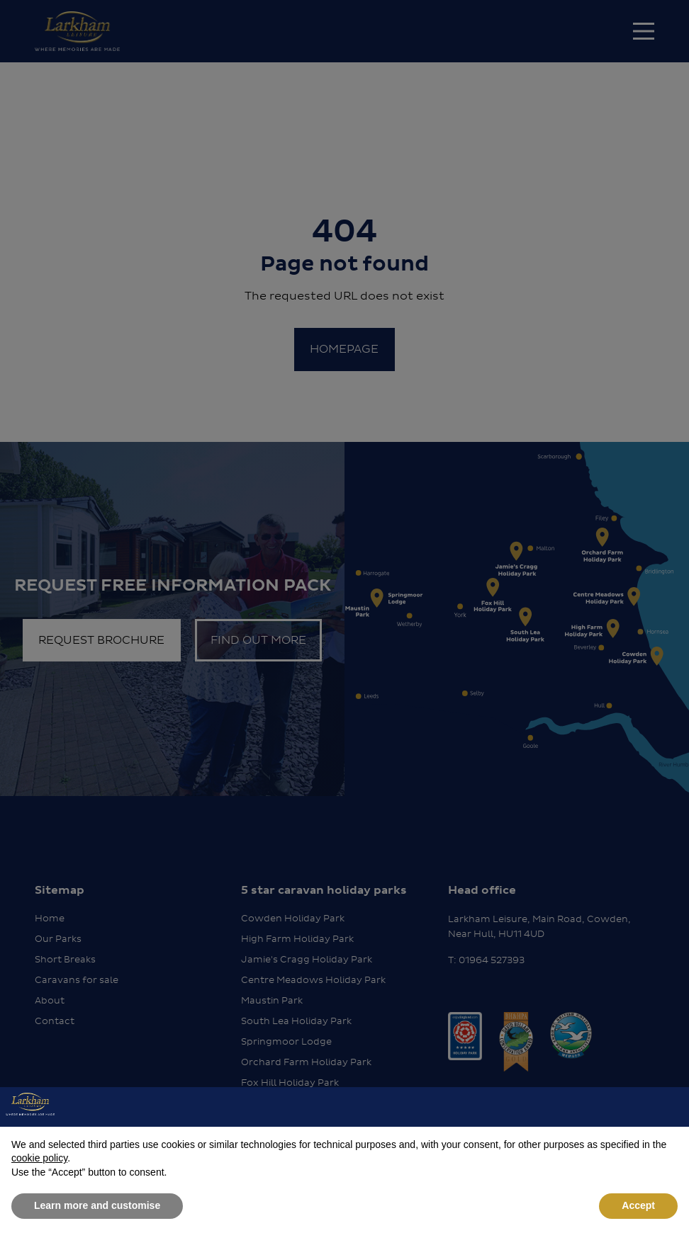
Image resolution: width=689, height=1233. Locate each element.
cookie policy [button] (39, 1158)
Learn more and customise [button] (97, 1205)
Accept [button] (638, 1205)
